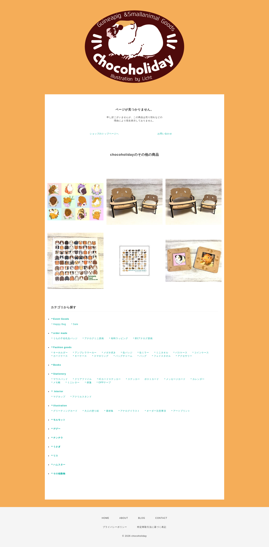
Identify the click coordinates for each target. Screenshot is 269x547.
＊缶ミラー (143, 352)
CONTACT (161, 518)
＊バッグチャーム (122, 356)
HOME (105, 518)
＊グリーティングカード (64, 411)
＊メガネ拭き (108, 352)
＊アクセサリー (183, 356)
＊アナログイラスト (129, 411)
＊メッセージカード (174, 379)
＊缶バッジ (126, 352)
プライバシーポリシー (115, 527)
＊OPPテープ (103, 382)
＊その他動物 (58, 473)
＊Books (56, 365)
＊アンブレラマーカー (84, 352)
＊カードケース (59, 356)
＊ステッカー (132, 379)
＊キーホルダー (59, 352)
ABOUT (123, 518)
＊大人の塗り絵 (90, 411)
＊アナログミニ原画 (93, 338)
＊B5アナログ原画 (142, 338)
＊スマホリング (100, 356)
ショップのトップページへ (104, 133)
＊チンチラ (57, 437)
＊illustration (59, 405)
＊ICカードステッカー (108, 379)
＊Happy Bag (58, 324)
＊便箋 (88, 382)
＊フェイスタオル (161, 356)
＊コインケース (200, 352)
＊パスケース (180, 352)
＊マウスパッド (59, 379)
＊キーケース (79, 356)
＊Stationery (58, 374)
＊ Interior (57, 391)
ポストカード (151, 379)
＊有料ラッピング (118, 338)
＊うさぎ (56, 446)
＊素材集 (108, 411)
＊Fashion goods (61, 347)
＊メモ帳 (56, 382)
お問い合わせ (164, 133)
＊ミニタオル (161, 352)
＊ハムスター (58, 464)
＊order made (59, 333)
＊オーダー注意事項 (155, 411)
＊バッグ (142, 356)
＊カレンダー (197, 379)
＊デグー (56, 428)
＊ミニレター (72, 382)
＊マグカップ (58, 396)
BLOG (141, 518)
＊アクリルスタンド (81, 396)
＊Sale (74, 324)
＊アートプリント (180, 411)
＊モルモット (58, 420)
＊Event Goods (60, 319)
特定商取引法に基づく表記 (151, 527)
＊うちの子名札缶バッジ (64, 338)
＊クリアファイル (82, 379)
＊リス (54, 455)
